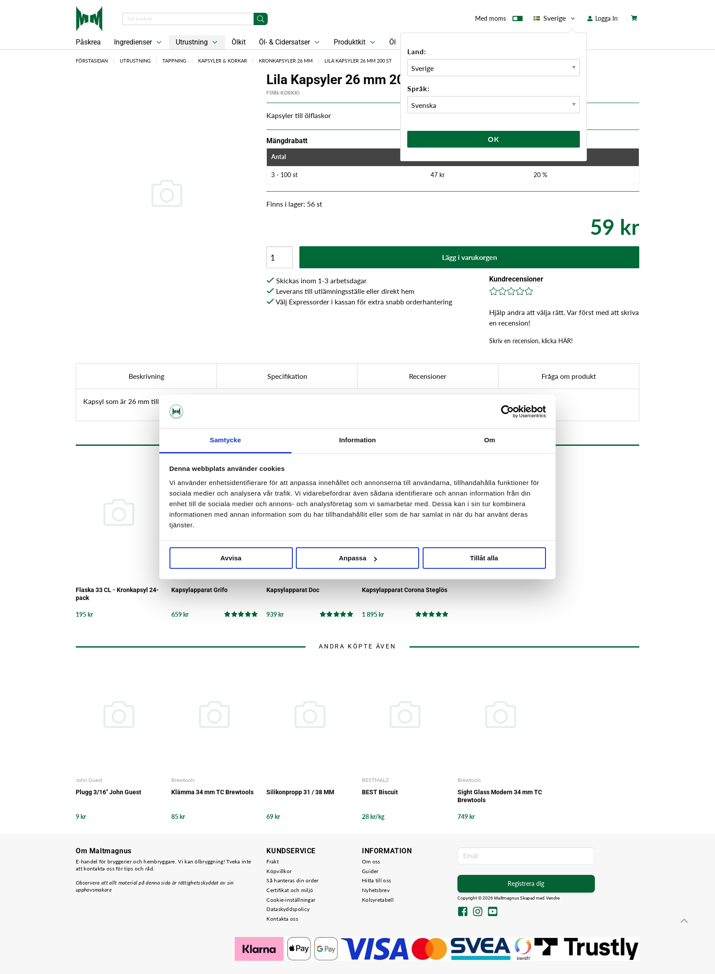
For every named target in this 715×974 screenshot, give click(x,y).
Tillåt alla (484, 558)
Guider (370, 871)
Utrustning (197, 42)
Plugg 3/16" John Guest (108, 792)
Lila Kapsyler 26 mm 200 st (358, 60)
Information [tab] (357, 440)
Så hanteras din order (292, 880)
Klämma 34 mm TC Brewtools (212, 792)
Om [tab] (489, 440)
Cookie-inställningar (290, 899)
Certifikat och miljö (289, 890)
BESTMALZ (375, 780)
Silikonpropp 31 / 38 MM (300, 792)
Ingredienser (138, 42)
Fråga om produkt (569, 376)
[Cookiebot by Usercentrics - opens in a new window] (507, 411)
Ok (493, 139)
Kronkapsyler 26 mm (286, 60)
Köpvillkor (278, 871)
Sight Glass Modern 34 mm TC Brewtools (499, 796)
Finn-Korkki (283, 93)
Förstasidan (92, 60)
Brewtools (183, 780)
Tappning (174, 60)
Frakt (272, 861)
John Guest (89, 780)
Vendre (553, 898)
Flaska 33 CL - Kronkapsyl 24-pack (117, 593)
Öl (392, 42)
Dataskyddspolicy (288, 909)
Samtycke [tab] (225, 440)
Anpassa (358, 558)
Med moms (499, 20)
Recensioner (427, 376)
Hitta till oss (376, 880)
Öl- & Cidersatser (290, 42)
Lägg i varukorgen (469, 257)
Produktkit (355, 42)
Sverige (555, 18)
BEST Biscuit (380, 792)
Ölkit (239, 42)
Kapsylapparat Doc (292, 589)
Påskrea (88, 42)
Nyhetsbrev (376, 890)
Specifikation (287, 376)
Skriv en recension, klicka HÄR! (531, 340)
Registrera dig (526, 883)
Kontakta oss (282, 918)
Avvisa (231, 558)
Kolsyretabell (378, 899)
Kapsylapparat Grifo (199, 589)
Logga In (602, 18)
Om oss (371, 861)
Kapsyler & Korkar (222, 60)
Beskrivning (146, 376)
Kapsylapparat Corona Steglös (404, 589)
